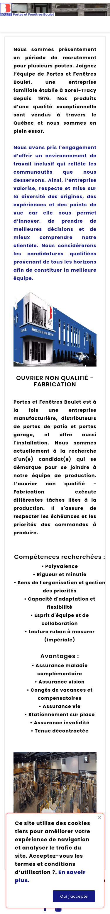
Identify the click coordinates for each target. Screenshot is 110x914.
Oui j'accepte (74, 896)
